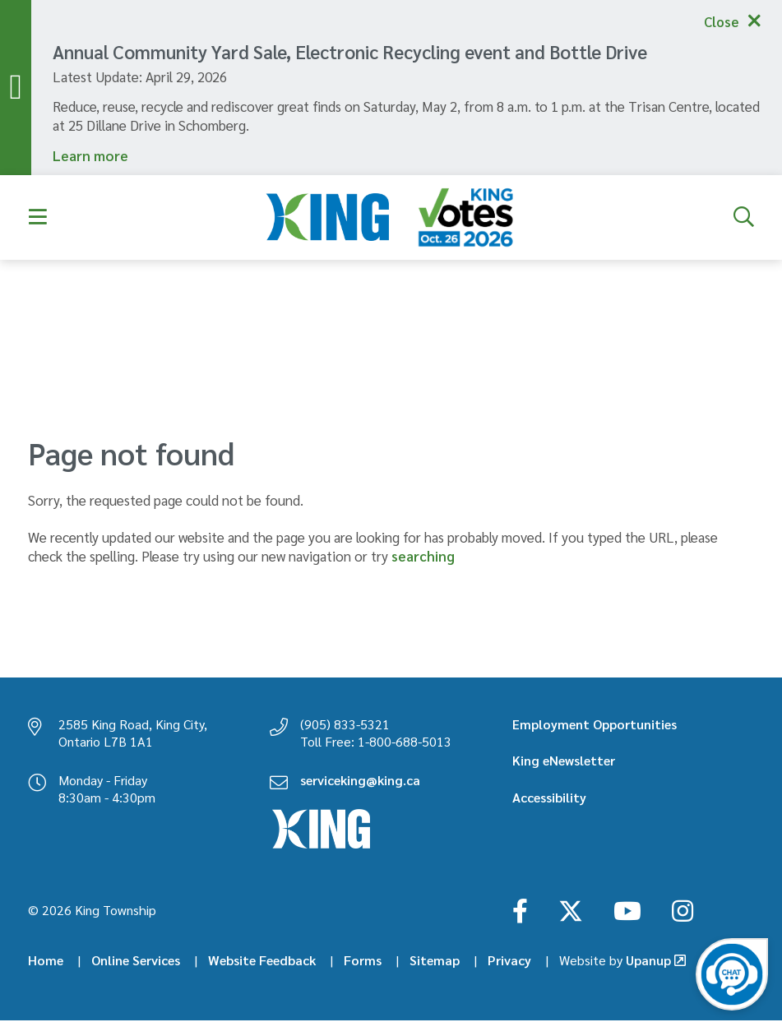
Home (45, 961)
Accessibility (549, 798)
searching (423, 557)
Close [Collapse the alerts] (719, 21)
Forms (363, 961)
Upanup (615, 961)
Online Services (135, 961)
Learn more (90, 156)
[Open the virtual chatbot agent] (732, 974)
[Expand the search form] (744, 218)
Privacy (509, 961)
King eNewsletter (563, 761)
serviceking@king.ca (360, 780)
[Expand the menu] (38, 218)
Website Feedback (262, 961)
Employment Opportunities (594, 724)
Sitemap (435, 961)
